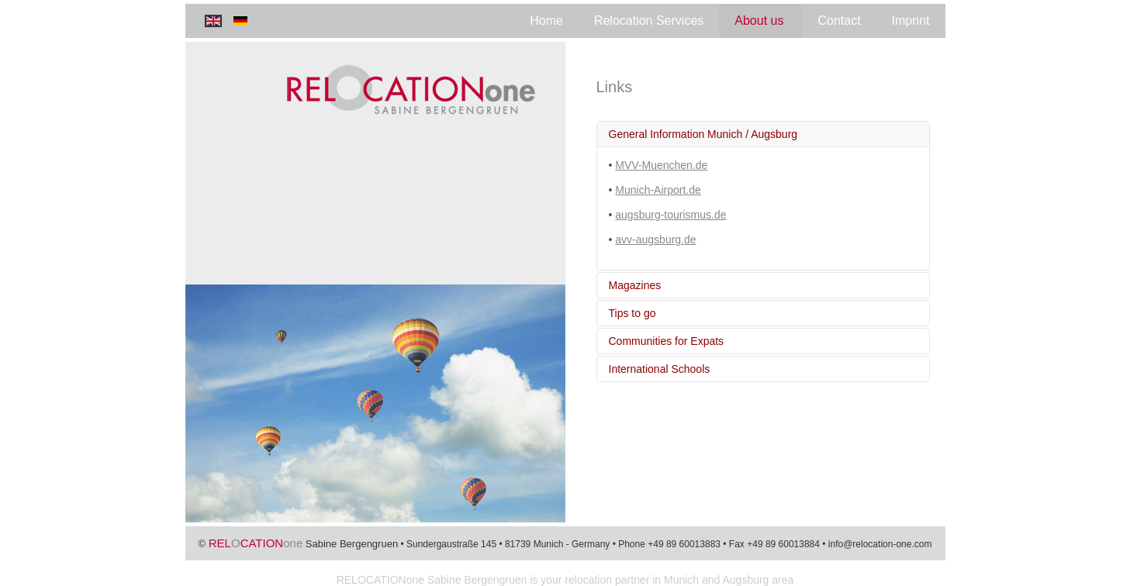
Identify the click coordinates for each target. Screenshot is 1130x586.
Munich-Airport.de (658, 190)
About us (758, 20)
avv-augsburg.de (655, 239)
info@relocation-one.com (880, 544)
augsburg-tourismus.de (670, 215)
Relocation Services (648, 20)
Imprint (911, 20)
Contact (838, 20)
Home (546, 20)
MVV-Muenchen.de (661, 165)
